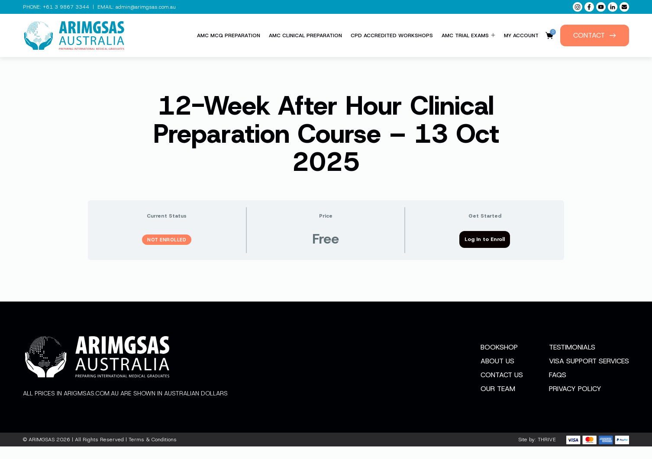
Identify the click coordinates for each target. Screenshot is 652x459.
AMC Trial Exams (468, 35)
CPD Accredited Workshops (392, 35)
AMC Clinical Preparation (305, 35)
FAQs (557, 387)
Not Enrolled (166, 240)
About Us (497, 373)
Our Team (498, 401)
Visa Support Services (589, 373)
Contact (594, 35)
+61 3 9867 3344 (66, 6)
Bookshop (499, 359)
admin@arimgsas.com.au (146, 6)
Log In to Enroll (485, 239)
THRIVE (547, 452)
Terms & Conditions (153, 452)
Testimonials (572, 359)
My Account (521, 35)
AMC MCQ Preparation (228, 35)
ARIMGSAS (42, 452)
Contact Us (502, 387)
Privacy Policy (575, 401)
